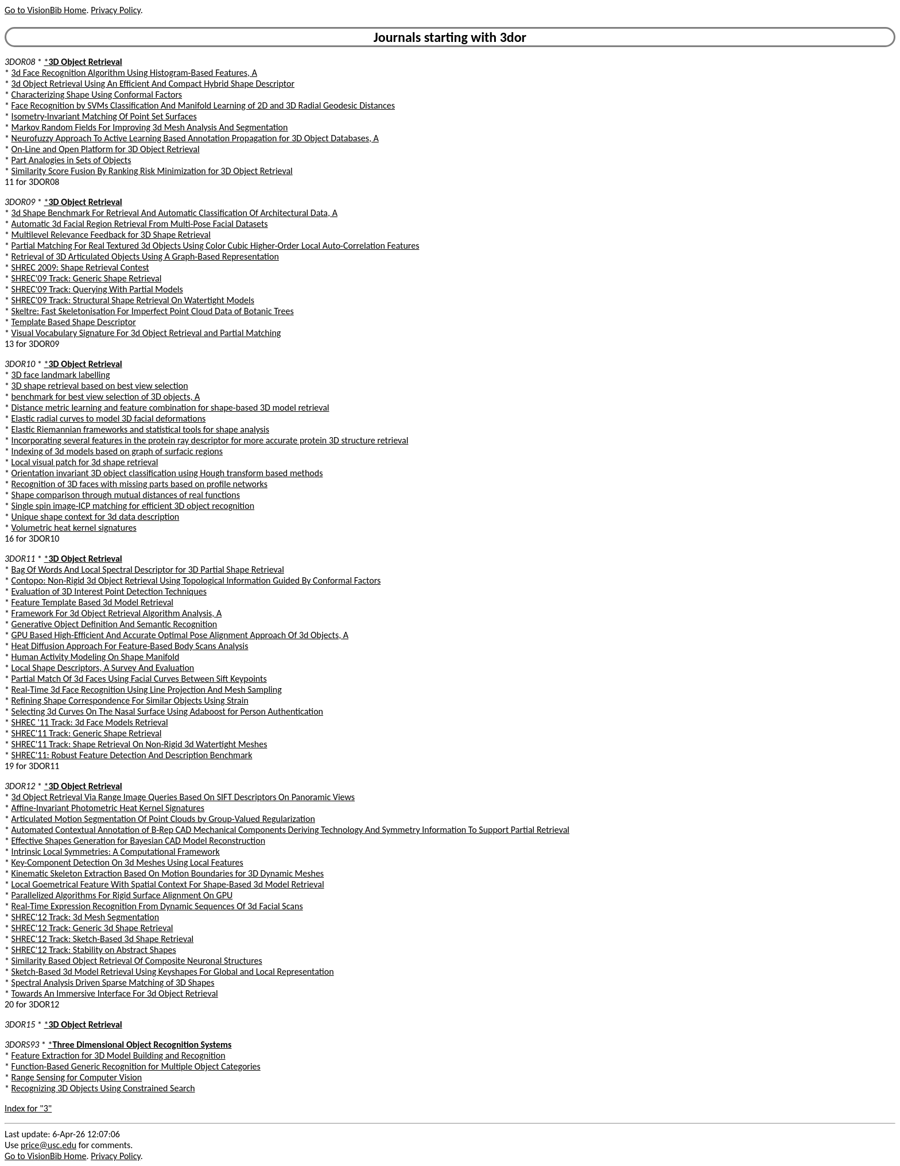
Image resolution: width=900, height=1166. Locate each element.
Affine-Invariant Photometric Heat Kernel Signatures (107, 807)
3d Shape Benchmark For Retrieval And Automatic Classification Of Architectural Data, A (174, 212)
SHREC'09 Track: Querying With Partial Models (97, 289)
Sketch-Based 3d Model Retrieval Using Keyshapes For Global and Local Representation (172, 971)
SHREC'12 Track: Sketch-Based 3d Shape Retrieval (102, 938)
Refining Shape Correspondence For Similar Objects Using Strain (130, 700)
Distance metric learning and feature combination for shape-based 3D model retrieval (170, 407)
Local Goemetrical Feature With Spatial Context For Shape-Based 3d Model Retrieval (167, 884)
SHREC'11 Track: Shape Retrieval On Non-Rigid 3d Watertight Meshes (139, 744)
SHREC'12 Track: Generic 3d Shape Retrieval (92, 927)
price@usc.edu (48, 1145)
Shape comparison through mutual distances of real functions (125, 494)
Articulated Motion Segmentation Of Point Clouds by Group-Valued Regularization (163, 818)
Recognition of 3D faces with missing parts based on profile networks (139, 483)
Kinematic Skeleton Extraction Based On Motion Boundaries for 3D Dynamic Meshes (167, 873)
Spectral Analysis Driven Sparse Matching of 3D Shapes (113, 982)
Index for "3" (28, 1108)
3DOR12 (20, 786)
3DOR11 (20, 558)
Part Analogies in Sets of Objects (71, 160)
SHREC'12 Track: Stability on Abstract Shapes (93, 949)
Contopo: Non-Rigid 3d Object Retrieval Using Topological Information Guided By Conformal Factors (196, 580)
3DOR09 (20, 201)
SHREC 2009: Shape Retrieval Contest (80, 267)
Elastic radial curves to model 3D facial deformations (108, 418)
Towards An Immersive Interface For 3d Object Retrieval (114, 993)
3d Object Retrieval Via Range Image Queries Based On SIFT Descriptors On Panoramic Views (183, 797)
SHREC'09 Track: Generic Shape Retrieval (86, 278)
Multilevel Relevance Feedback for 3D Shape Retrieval (111, 234)
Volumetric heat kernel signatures (74, 527)
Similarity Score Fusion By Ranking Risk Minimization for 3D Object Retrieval (152, 170)
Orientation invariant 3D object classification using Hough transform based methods (167, 473)
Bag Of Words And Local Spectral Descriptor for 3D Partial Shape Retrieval (147, 569)
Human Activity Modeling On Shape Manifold (95, 656)
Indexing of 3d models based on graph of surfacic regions (117, 451)
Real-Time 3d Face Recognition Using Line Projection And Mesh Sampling (146, 689)
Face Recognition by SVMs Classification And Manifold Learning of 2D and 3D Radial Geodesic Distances (203, 105)
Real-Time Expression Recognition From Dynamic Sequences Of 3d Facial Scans (157, 906)
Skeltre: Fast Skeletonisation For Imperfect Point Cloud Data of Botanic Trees (152, 311)
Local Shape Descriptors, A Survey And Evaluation (103, 667)
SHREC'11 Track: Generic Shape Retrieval (86, 733)
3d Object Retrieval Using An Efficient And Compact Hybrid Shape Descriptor (152, 83)
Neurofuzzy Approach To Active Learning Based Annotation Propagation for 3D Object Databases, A (195, 138)
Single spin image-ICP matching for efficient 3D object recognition (133, 505)
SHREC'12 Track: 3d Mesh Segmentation (85, 917)
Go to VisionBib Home (45, 10)
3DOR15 (20, 1024)
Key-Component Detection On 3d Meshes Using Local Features (127, 862)
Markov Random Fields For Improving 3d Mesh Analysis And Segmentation (149, 127)
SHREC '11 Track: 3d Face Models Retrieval (89, 722)
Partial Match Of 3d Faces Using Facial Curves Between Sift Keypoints (139, 678)
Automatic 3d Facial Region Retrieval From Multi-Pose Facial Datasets (139, 223)
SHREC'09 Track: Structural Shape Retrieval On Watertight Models (132, 300)
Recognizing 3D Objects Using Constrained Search (103, 1088)
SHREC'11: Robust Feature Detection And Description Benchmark (132, 755)
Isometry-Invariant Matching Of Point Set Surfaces (104, 116)
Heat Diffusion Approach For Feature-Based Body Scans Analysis (130, 645)
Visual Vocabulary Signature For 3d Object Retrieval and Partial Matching (146, 332)
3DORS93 (22, 1044)
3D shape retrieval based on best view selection (99, 385)
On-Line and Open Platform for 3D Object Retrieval (105, 149)
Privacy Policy (115, 10)
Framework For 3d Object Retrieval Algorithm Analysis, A (116, 613)
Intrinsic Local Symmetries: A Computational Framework (115, 851)
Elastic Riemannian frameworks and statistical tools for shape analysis (140, 429)
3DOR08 (20, 61)
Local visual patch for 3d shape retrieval (84, 462)
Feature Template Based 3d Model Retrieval (92, 602)
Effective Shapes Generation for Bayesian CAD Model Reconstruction (138, 840)
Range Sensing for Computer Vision (76, 1077)
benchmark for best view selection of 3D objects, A (105, 396)
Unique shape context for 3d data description (95, 516)
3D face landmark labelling (60, 374)
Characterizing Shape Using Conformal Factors (97, 94)
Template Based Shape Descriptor (73, 321)
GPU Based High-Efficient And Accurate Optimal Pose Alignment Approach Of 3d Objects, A (179, 635)
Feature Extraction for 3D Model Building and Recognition (118, 1055)
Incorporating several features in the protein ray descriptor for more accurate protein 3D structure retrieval (210, 440)
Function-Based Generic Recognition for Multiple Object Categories (136, 1066)
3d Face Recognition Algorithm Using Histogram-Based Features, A (134, 72)
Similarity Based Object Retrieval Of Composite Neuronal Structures (136, 960)
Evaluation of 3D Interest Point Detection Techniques (109, 591)
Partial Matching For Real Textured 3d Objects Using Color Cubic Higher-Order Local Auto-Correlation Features (215, 245)
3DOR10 (20, 363)
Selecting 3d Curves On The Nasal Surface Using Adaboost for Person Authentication (167, 711)
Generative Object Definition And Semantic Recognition (114, 624)
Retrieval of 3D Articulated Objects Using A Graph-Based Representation (145, 256)
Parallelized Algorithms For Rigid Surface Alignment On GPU (122, 895)
